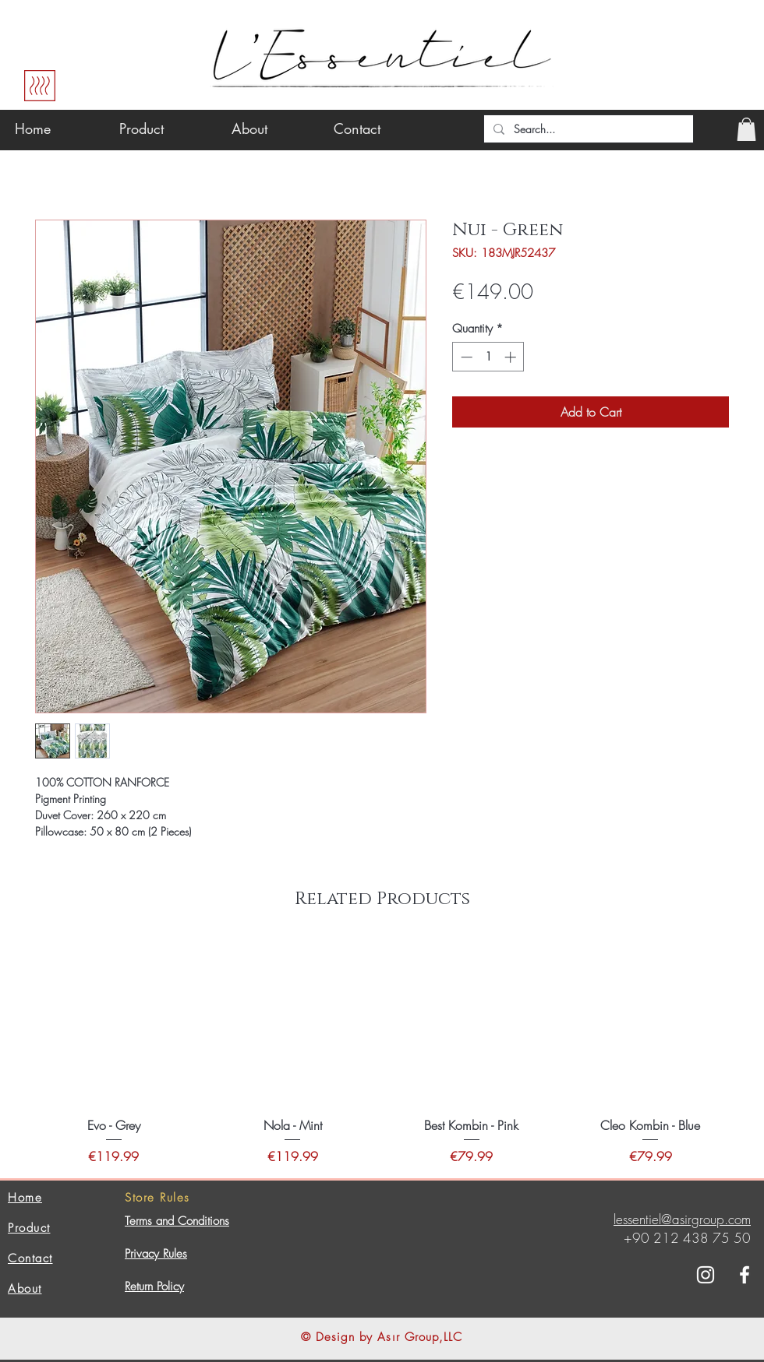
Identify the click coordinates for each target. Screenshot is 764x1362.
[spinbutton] (488, 357)
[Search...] (587, 129)
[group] (382, 1053)
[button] (746, 129)
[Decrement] (465, 357)
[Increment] (511, 357)
